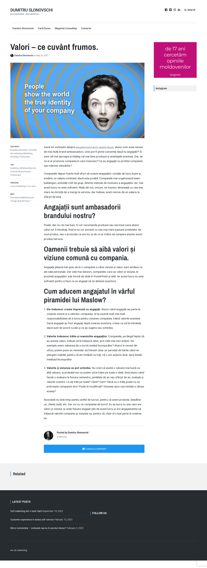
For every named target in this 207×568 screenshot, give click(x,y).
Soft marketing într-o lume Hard (26, 512)
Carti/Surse (44, 28)
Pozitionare (25, 157)
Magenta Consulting (66, 28)
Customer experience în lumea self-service (32, 521)
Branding (14, 150)
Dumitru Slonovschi (32, 10)
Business (23, 150)
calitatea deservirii (27, 168)
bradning (14, 168)
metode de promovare (20, 171)
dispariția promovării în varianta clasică (99, 147)
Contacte (86, 28)
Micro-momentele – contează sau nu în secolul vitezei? (38, 533)
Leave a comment (95, 448)
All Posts (62, 437)
